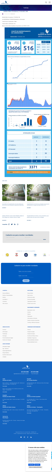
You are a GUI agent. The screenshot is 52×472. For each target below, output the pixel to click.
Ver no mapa (5, 386)
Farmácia (4, 329)
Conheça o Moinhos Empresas (33, 322)
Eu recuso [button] (37, 464)
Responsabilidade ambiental (33, 339)
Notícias (29, 314)
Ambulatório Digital (6, 346)
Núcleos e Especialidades (8, 295)
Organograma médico (32, 301)
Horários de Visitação (7, 339)
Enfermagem (5, 331)
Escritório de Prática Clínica (33, 335)
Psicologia (5, 335)
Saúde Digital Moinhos (7, 350)
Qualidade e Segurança (32, 337)
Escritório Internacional (7, 354)
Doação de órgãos (31, 331)
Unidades (4, 356)
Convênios (5, 301)
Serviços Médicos (6, 293)
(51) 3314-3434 (25, 371)
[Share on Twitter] (12, 224)
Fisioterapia (5, 333)
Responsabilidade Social (32, 341)
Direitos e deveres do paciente (33, 320)
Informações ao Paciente (32, 318)
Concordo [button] (31, 464)
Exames (4, 297)
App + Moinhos (6, 348)
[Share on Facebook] (9, 224)
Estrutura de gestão (31, 299)
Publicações (30, 316)
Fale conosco (5, 303)
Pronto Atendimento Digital (8, 337)
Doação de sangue (31, 333)
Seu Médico (5, 299)
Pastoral (29, 329)
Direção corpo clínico (32, 303)
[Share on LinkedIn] (15, 224)
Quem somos (30, 295)
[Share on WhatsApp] (17, 224)
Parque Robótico (6, 352)
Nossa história (30, 293)
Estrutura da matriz (31, 297)
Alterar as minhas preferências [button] (35, 467)
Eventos (29, 312)
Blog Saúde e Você (31, 310)
